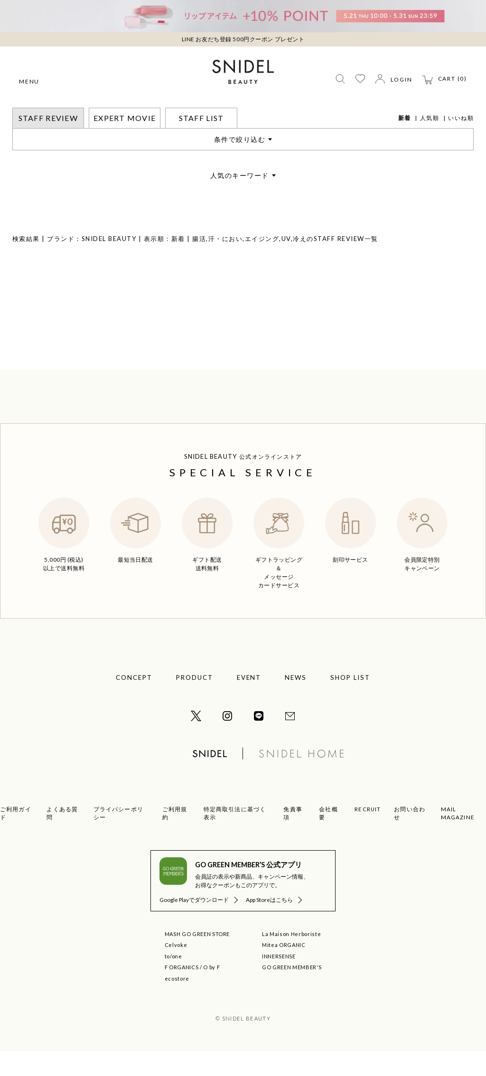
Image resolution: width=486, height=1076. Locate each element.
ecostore (177, 1003)
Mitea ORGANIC (284, 969)
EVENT (249, 702)
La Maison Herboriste (291, 958)
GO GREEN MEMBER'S (291, 992)
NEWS (296, 702)
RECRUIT (368, 834)
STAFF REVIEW (62, 113)
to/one (173, 981)
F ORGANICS (182, 992)
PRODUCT (194, 702)
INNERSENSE (279, 981)
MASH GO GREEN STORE (197, 958)
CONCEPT (134, 702)
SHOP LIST (350, 702)
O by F (211, 992)
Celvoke (176, 969)
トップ (22, 113)
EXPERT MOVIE (124, 142)
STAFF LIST (201, 142)
